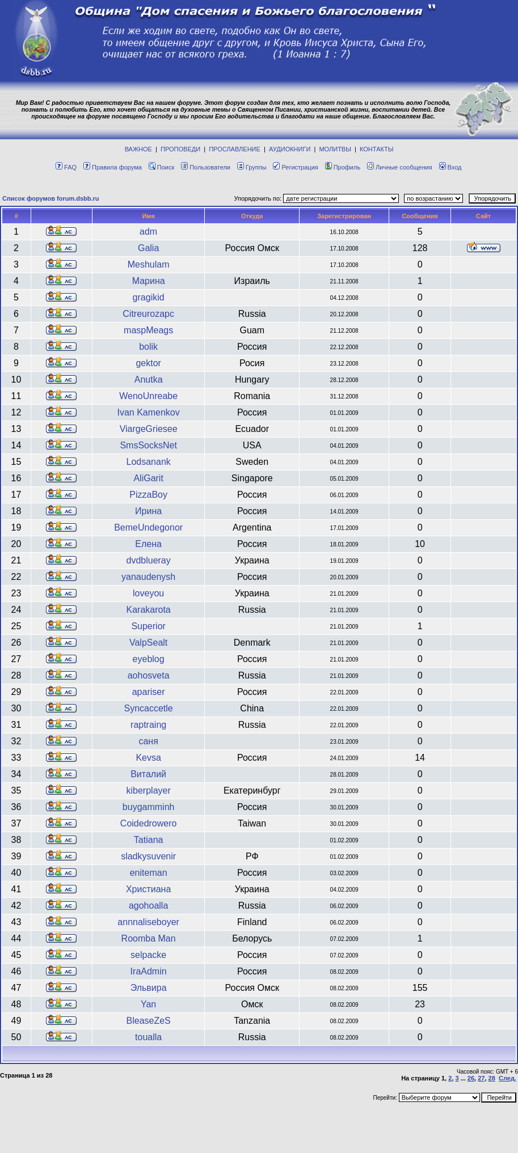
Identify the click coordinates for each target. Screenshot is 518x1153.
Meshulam (149, 264)
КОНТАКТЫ (376, 149)
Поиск (161, 167)
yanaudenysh (148, 577)
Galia (148, 248)
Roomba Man (148, 938)
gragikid (149, 297)
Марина (148, 281)
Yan (148, 1004)
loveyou (148, 593)
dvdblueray (148, 560)
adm (148, 231)
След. (507, 1078)
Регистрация (295, 167)
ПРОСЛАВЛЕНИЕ (234, 149)
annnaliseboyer (148, 922)
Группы (252, 167)
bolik (148, 346)
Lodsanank (148, 462)
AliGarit (148, 478)
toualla (148, 1037)
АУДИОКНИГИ (289, 149)
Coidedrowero (148, 823)
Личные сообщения (399, 167)
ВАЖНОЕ (138, 149)
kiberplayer (149, 790)
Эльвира (148, 988)
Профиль (343, 167)
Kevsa (148, 757)
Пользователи (205, 167)
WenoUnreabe (148, 396)
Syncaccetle (148, 708)
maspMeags (148, 330)
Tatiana (148, 840)
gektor (148, 363)
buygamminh (149, 807)
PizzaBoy (148, 494)
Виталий (148, 774)
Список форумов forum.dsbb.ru (50, 198)
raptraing (148, 725)
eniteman (148, 873)
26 (471, 1078)
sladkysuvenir (148, 856)
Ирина (148, 511)
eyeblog (149, 659)
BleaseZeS (149, 1020)
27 (481, 1078)
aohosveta (149, 675)
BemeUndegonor (148, 527)
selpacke (148, 955)
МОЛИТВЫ (335, 149)
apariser (148, 692)
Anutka (148, 379)
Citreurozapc (148, 314)
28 (491, 1078)
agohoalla (148, 905)
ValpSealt (148, 642)
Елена (148, 544)
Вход (450, 167)
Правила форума (112, 167)
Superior (148, 626)
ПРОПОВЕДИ (180, 149)
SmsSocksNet (148, 445)
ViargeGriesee (149, 429)
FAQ (66, 167)
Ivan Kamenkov (148, 412)
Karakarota (149, 609)
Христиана (148, 889)
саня (148, 741)
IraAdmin (148, 971)
